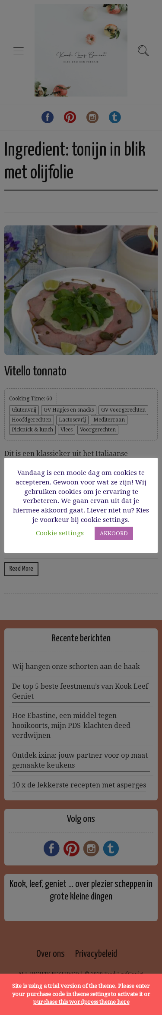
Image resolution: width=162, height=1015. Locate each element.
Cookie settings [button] (60, 533)
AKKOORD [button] (114, 533)
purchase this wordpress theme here (81, 1002)
